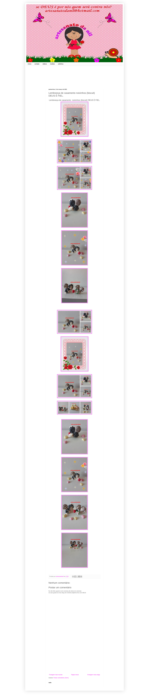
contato (36, 64)
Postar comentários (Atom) (61, 678)
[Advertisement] (74, 656)
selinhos (60, 64)
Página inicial (75, 674)
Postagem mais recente (55, 674)
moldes (52, 64)
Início (29, 64)
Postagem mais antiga (93, 674)
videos (44, 64)
